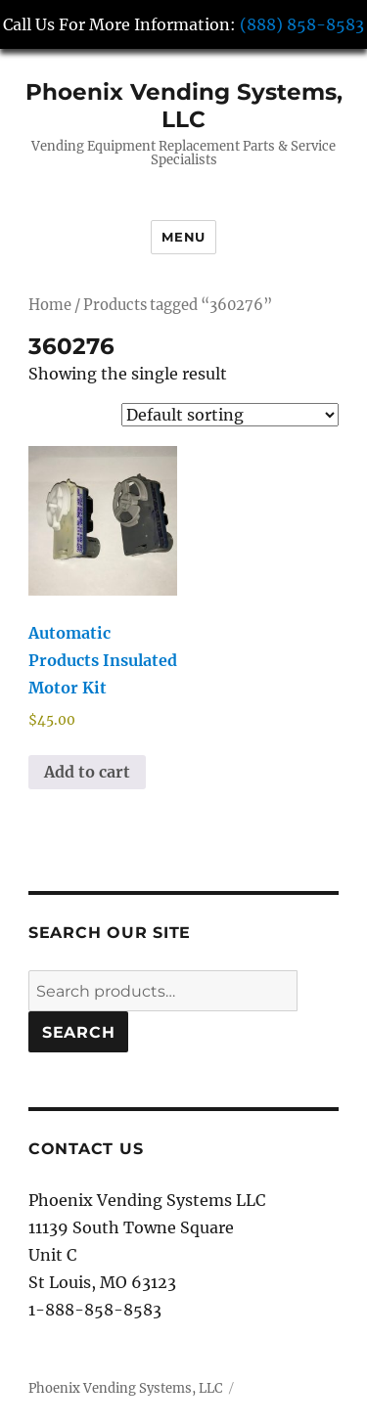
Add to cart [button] (87, 771)
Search (78, 1032)
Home (49, 305)
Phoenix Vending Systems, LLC (184, 105)
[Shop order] (230, 414)
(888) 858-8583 (302, 24)
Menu (183, 237)
